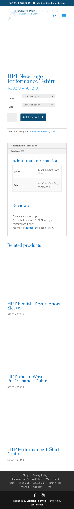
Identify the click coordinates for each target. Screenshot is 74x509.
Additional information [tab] (24, 145)
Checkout (24, 482)
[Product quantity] (12, 117)
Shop (26, 475)
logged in (31, 227)
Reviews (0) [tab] (17, 151)
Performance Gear (39, 131)
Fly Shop (24, 486)
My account (52, 479)
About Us (38, 482)
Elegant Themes (36, 500)
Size (11, 106)
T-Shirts (55, 131)
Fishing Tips (54, 482)
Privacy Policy (40, 475)
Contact (37, 486)
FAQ (49, 486)
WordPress (37, 504)
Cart (11, 482)
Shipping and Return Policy (26, 479)
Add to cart (31, 117)
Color (12, 98)
